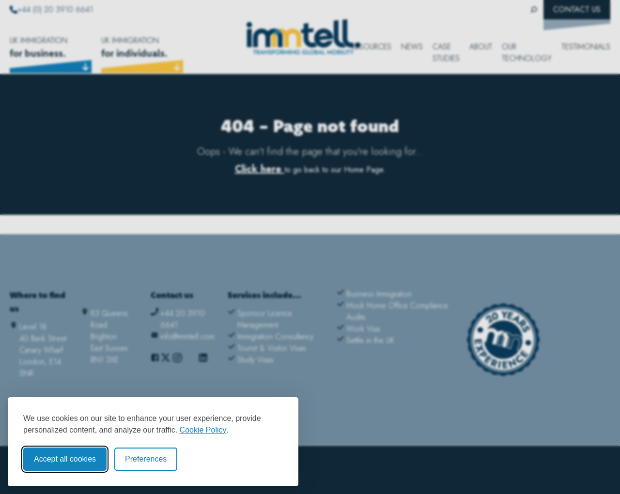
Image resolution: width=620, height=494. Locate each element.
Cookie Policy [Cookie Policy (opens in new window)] (203, 430)
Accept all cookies (65, 459)
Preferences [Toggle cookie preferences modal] (146, 459)
